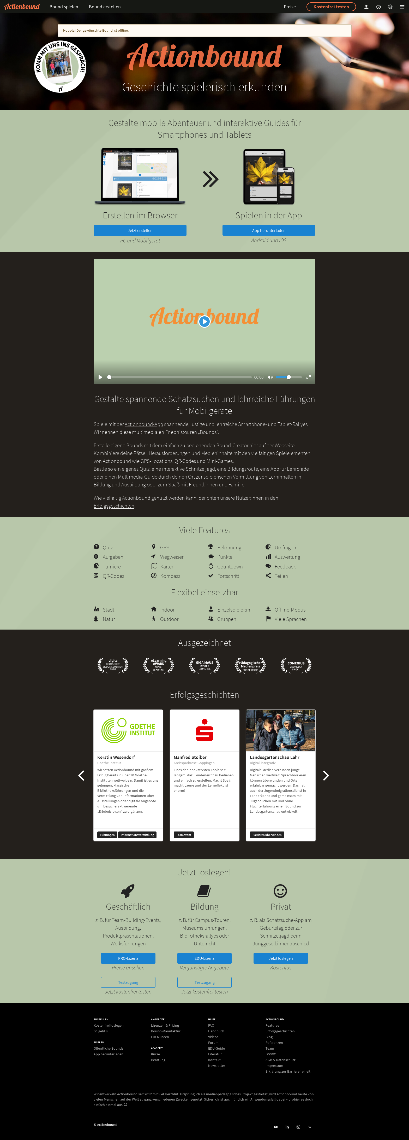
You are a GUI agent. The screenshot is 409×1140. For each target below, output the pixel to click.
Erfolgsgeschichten (114, 505)
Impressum (274, 1065)
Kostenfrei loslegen (109, 1025)
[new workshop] (60, 66)
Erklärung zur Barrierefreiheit (288, 1071)
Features (272, 1025)
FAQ (211, 1025)
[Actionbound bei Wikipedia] (310, 1127)
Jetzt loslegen (281, 958)
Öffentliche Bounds (108, 1048)
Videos (213, 1036)
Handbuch (216, 1031)
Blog (269, 1036)
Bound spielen (64, 7)
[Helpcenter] (379, 6)
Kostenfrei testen (331, 7)
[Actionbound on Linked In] (287, 1127)
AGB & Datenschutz (281, 1059)
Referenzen (274, 1042)
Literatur (215, 1054)
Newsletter (216, 1065)
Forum (213, 1042)
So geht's (101, 1031)
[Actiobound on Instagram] (298, 1127)
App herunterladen (269, 230)
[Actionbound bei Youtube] (275, 1127)
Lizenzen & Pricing (165, 1025)
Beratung (158, 1059)
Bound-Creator (232, 445)
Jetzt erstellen (140, 230)
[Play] (204, 321)
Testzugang (128, 982)
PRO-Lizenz (128, 958)
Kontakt (214, 1059)
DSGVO (271, 1054)
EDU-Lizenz (204, 958)
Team (270, 1048)
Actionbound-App (144, 424)
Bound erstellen (105, 7)
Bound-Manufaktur (166, 1031)
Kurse (155, 1054)
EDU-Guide (216, 1048)
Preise (290, 7)
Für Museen (160, 1036)
